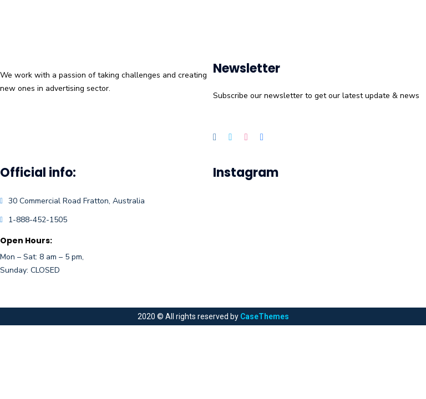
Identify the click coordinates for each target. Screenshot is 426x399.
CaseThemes (264, 316)
